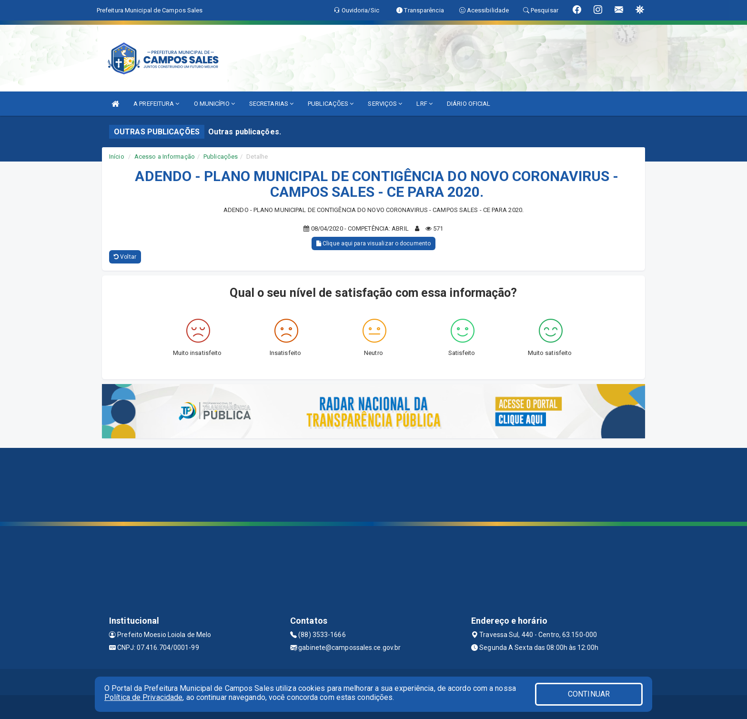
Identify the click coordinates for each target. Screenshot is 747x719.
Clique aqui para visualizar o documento (373, 243)
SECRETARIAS (271, 103)
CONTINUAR (589, 694)
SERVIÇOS (385, 103)
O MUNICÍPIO (214, 103)
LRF (424, 103)
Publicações (220, 156)
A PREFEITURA (156, 103)
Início (116, 156)
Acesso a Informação (164, 156)
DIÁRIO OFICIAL (468, 103)
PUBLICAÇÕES (330, 103)
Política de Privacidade (143, 697)
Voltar (125, 256)
